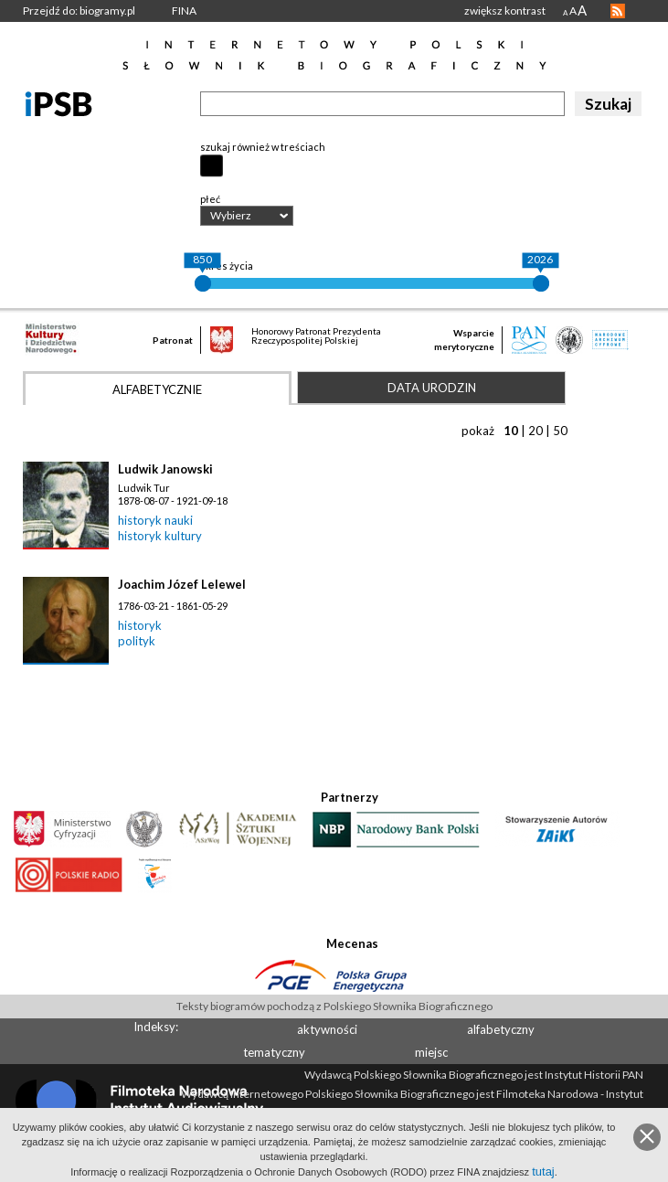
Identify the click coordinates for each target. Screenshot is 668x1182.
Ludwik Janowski (165, 469)
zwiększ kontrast (505, 10)
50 (560, 430)
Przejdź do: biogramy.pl (79, 10)
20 (535, 430)
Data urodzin (431, 387)
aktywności (327, 1029)
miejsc (431, 1052)
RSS (617, 11)
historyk (140, 625)
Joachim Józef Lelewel (182, 584)
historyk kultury (160, 535)
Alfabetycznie (157, 389)
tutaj (543, 1171)
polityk (136, 641)
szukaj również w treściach (262, 147)
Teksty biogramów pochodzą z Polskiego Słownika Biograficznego (334, 1006)
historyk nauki (155, 520)
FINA (184, 10)
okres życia (226, 266)
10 (511, 430)
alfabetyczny (501, 1029)
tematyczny (274, 1052)
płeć (210, 199)
